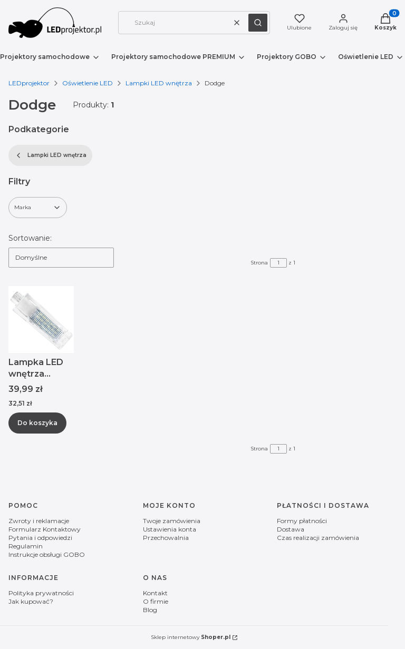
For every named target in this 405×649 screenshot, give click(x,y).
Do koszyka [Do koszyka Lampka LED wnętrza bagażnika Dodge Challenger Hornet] (37, 422)
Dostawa (290, 529)
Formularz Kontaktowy (44, 529)
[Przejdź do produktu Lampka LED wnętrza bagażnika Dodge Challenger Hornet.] (41, 319)
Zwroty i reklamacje (38, 521)
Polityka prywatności (41, 593)
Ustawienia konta (169, 529)
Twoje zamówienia (171, 521)
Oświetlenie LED (87, 83)
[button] (257, 23)
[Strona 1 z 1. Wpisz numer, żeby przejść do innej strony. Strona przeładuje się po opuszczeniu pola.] (278, 263)
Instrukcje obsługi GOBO (46, 554)
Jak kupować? (30, 601)
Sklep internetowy (190, 637)
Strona (259, 262)
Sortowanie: (30, 238)
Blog (150, 610)
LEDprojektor (29, 83)
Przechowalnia (166, 538)
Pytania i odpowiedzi (40, 538)
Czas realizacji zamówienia (318, 538)
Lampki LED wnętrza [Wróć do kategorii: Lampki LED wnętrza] (50, 155)
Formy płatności (302, 521)
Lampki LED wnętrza (159, 83)
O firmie (155, 601)
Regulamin (25, 546)
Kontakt (155, 593)
